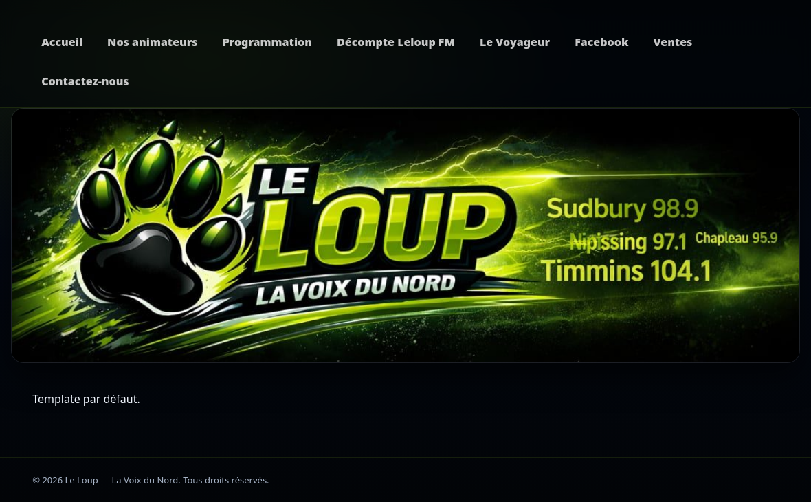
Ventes (672, 42)
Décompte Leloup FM (396, 42)
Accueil (61, 42)
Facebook (601, 42)
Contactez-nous (85, 81)
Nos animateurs (152, 42)
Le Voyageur (515, 42)
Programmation (267, 42)
